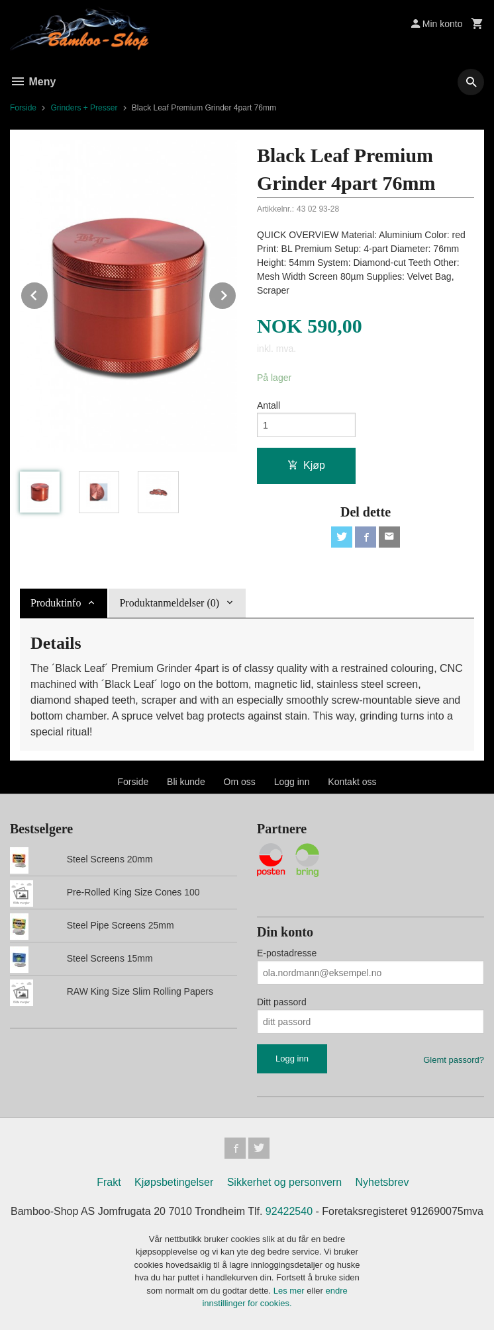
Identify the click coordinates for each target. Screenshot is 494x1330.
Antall (268, 405)
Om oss (240, 781)
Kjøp (306, 465)
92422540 (289, 1211)
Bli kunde (186, 781)
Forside (23, 107)
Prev (48, 293)
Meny (33, 81)
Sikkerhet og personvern (284, 1182)
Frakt (109, 1182)
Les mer (290, 1291)
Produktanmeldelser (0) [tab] (169, 602)
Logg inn (292, 781)
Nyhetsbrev (382, 1182)
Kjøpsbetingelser (173, 1182)
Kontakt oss (352, 781)
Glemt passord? (453, 1060)
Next (236, 293)
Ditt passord (282, 1002)
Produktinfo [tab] (55, 602)
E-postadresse (287, 953)
